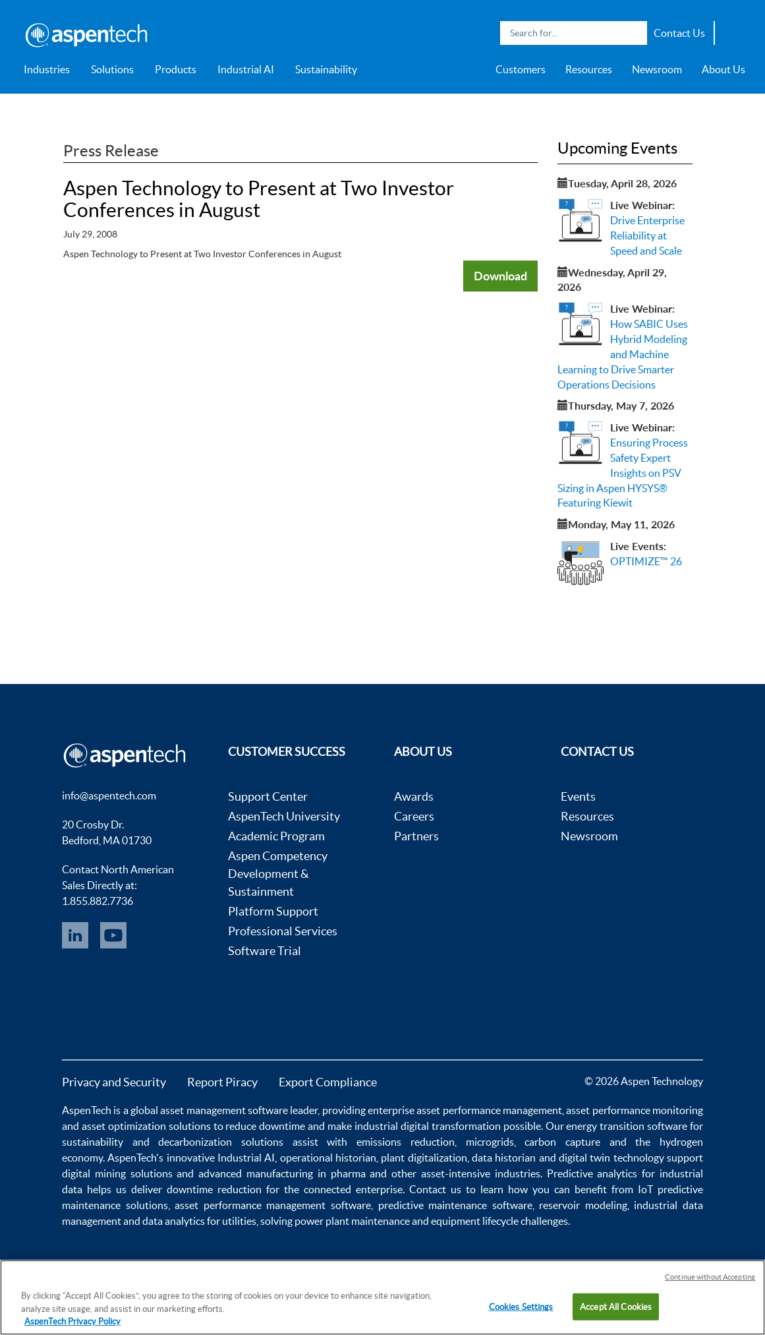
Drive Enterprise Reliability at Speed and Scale (647, 235)
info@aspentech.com (109, 795)
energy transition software (626, 1126)
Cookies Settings (521, 1306)
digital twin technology (611, 1158)
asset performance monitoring (634, 1110)
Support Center (268, 796)
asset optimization (124, 1126)
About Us (723, 69)
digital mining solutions (117, 1173)
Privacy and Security (114, 1082)
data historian (504, 1158)
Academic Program (276, 836)
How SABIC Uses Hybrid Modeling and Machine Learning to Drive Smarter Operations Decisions (622, 354)
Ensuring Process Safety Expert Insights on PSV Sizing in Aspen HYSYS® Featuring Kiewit (622, 473)
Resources (588, 69)
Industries (47, 69)
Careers (414, 816)
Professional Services (282, 931)
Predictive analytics (592, 1173)
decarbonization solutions (220, 1142)
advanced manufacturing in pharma (281, 1173)
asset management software (224, 1110)
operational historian (328, 1158)
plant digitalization (424, 1158)
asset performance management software (273, 1205)
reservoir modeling (583, 1205)
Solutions (112, 69)
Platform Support (273, 911)
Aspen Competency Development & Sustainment (277, 873)
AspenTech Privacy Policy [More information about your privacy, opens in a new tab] (72, 1321)
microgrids (490, 1142)
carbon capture (562, 1142)
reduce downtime (265, 1126)
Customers (521, 69)
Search (634, 33)
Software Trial (264, 951)
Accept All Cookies (616, 1306)
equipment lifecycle (475, 1221)
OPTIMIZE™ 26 (646, 561)
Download (500, 275)
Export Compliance (328, 1082)
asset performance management (489, 1110)
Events (578, 796)
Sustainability (326, 69)
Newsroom (657, 69)
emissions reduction (405, 1142)
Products (175, 69)
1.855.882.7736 (97, 901)
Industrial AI (245, 69)
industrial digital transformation (427, 1126)
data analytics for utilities (199, 1221)
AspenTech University (284, 816)
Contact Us (679, 33)
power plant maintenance (352, 1221)
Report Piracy (222, 1082)
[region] (382, 1297)
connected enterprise (353, 1189)
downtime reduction (214, 1189)
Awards (414, 796)
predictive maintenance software (452, 1205)
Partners (416, 836)
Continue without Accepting (710, 1277)
